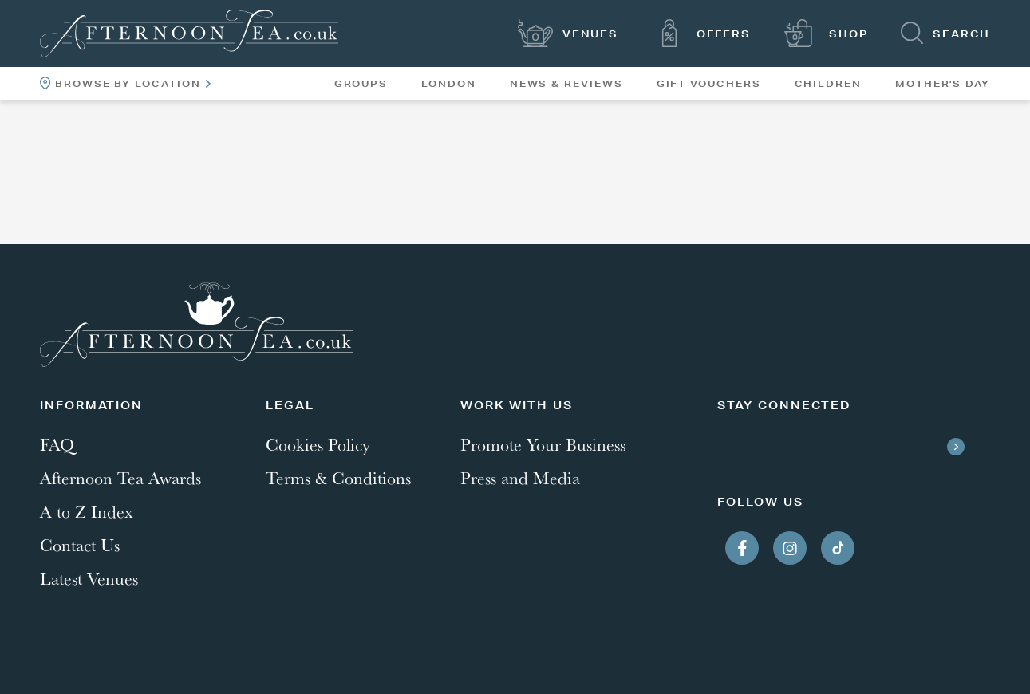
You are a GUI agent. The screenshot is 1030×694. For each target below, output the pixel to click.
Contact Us (80, 545)
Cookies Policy (318, 444)
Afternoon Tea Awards (120, 478)
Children (828, 83)
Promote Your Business (542, 444)
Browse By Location (125, 83)
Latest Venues (89, 578)
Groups (361, 83)
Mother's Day (942, 83)
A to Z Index (86, 511)
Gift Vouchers (709, 83)
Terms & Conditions (338, 478)
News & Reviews (566, 83)
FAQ (57, 444)
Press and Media (520, 478)
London (448, 83)
